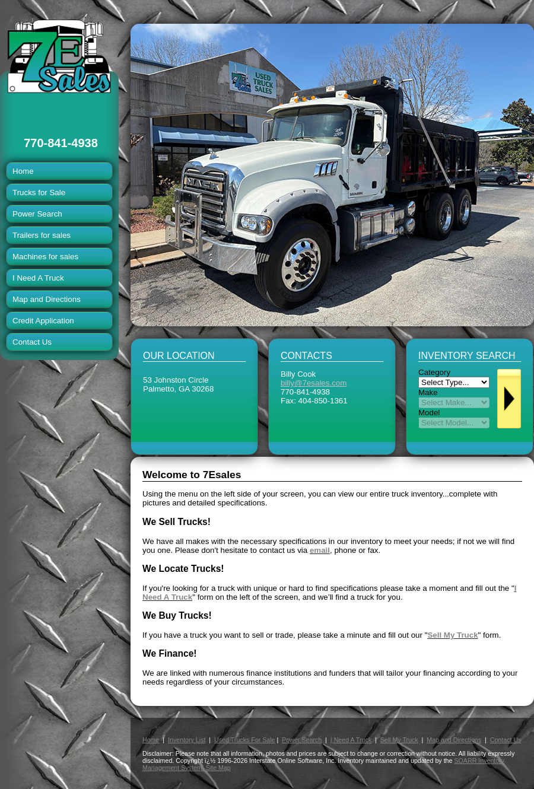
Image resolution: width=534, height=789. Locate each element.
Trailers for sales (41, 235)
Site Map (218, 767)
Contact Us (32, 342)
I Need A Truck (38, 277)
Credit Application (43, 320)
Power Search (37, 213)
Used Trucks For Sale (244, 739)
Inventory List (186, 739)
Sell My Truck (399, 739)
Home (23, 171)
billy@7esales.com (314, 382)
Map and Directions (46, 299)
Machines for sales (45, 256)
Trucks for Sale (38, 192)
